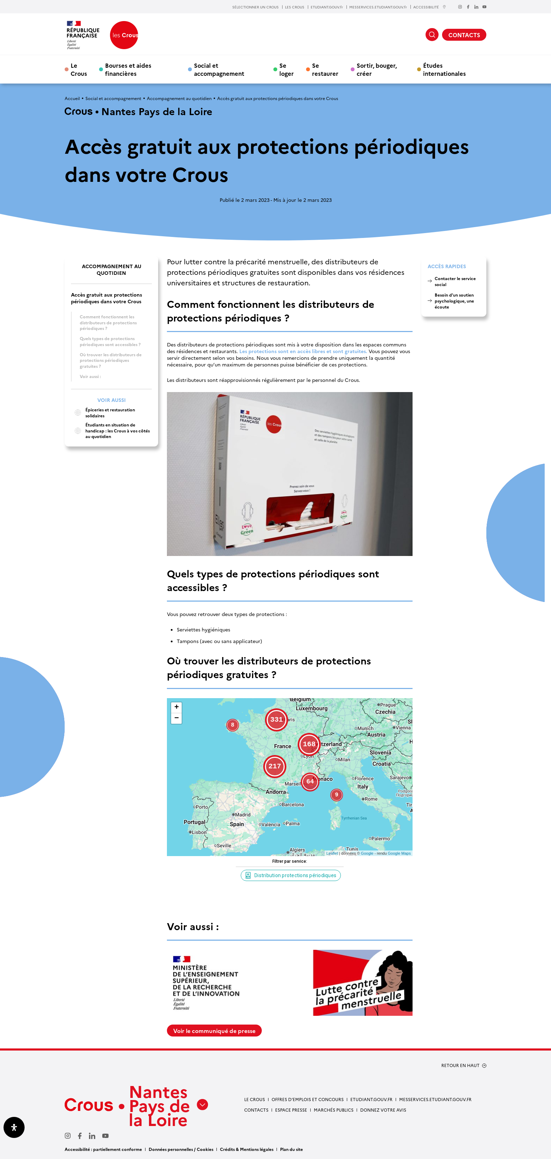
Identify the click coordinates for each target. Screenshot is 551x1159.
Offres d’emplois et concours (308, 1099)
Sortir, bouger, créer (377, 69)
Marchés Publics (334, 1110)
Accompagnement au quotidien (179, 98)
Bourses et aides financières (128, 69)
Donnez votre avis (383, 1110)
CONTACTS (464, 35)
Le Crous (79, 69)
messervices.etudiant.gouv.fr (435, 1099)
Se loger (286, 69)
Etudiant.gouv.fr (371, 1099)
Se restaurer (325, 69)
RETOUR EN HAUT (460, 1065)
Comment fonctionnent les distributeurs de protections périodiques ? (108, 322)
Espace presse (291, 1110)
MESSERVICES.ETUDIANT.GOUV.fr (378, 7)
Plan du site (291, 1149)
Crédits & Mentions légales (246, 1149)
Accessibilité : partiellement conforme (103, 1149)
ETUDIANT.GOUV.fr (327, 7)
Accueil (72, 98)
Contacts (256, 1110)
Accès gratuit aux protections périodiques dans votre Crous (106, 298)
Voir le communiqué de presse (214, 1030)
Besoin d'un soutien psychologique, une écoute (454, 301)
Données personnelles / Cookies (181, 1149)
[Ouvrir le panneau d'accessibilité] (14, 1127)
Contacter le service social (455, 281)
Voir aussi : (90, 376)
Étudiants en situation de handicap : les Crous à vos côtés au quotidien (110, 430)
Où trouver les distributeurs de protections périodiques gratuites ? (111, 360)
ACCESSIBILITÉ (429, 7)
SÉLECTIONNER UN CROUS (255, 7)
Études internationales (444, 69)
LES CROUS (294, 7)
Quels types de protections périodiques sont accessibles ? (110, 341)
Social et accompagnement (219, 69)
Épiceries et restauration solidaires (103, 412)
